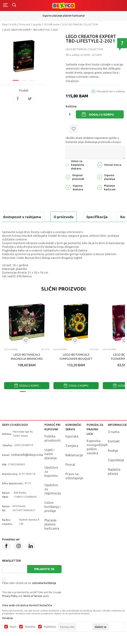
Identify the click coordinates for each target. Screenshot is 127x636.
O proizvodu (64, 217)
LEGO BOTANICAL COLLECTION (80, 24)
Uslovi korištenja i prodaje (52, 507)
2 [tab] (24, 80)
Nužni (13, 627)
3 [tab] (32, 80)
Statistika (30, 627)
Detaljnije (72, 81)
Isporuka (71, 436)
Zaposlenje (116, 460)
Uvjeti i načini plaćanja (50, 454)
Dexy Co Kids (9, 24)
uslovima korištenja (44, 583)
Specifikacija (97, 217)
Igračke (37, 24)
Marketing (50, 627)
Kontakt (114, 441)
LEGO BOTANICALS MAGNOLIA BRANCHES (27, 356)
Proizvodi (24, 24)
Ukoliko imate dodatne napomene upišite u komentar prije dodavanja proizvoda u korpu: (93, 140)
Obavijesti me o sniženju (110, 91)
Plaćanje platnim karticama (51, 524)
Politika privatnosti (52, 438)
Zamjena (71, 446)
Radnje (113, 450)
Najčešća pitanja (114, 471)
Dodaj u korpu (101, 114)
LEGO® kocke (52, 24)
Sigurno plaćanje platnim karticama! (63, 15)
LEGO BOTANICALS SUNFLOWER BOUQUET (76, 356)
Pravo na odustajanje (74, 476)
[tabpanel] (24, 56)
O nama (113, 432)
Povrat (70, 464)
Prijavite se (44, 569)
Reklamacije (74, 455)
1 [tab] (16, 80)
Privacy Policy (10, 596)
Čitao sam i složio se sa (29, 583)
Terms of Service (32, 596)
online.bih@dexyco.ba (27, 455)
